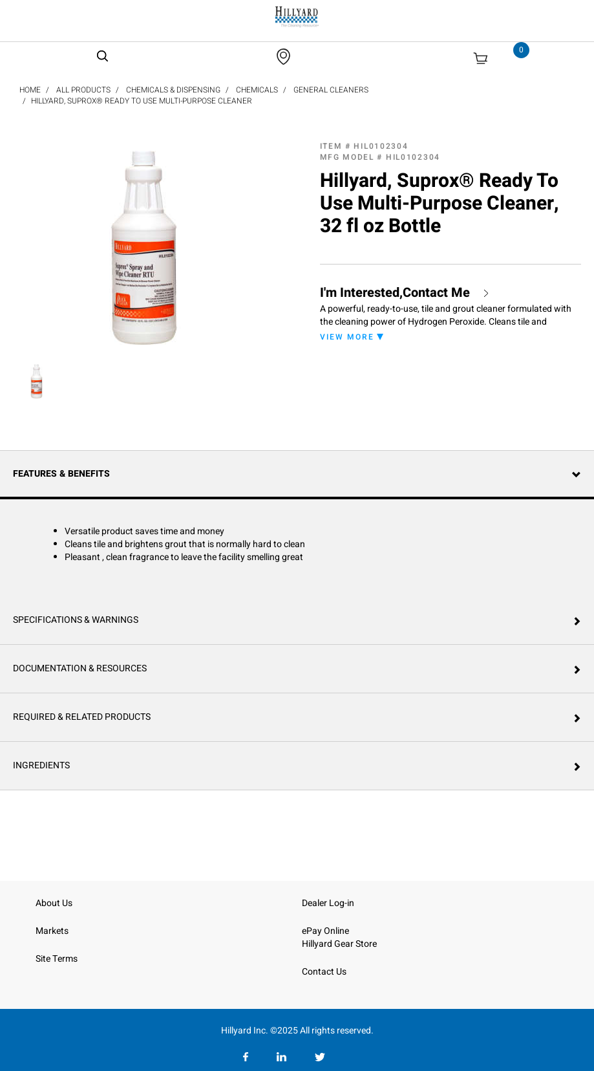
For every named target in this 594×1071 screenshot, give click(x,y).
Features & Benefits (61, 474)
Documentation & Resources (80, 668)
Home (30, 90)
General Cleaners (330, 90)
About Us (54, 903)
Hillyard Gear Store (339, 944)
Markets (52, 931)
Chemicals (257, 90)
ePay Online (325, 931)
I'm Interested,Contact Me (395, 293)
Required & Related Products (82, 717)
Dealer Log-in (328, 903)
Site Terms (57, 959)
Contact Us (324, 972)
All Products (83, 90)
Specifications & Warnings (75, 620)
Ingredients (41, 765)
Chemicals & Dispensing (173, 90)
